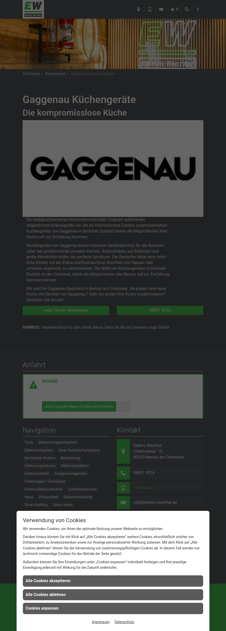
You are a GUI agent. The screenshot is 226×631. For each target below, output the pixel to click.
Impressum (100, 622)
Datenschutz (124, 622)
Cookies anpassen (42, 608)
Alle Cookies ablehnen (46, 594)
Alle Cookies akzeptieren (48, 580)
